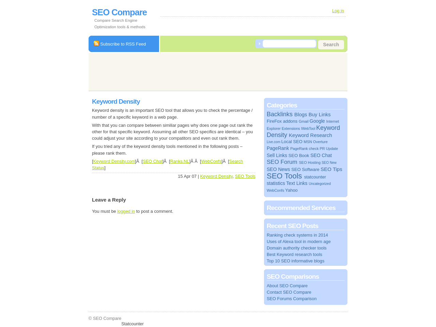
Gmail (304, 121)
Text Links (296, 183)
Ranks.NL (179, 161)
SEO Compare (119, 12)
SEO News (278, 169)
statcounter (315, 176)
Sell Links (277, 155)
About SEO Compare (287, 285)
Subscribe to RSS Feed (120, 44)
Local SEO (291, 141)
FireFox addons (282, 121)
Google (317, 121)
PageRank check (304, 149)
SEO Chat (152, 161)
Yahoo (291, 190)
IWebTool (308, 129)
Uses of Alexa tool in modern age (299, 241)
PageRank (278, 148)
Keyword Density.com (114, 161)
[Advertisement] (215, 71)
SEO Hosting (310, 162)
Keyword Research (310, 135)
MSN (308, 142)
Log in (338, 10)
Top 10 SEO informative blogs (295, 260)
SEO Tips (331, 169)
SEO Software (305, 169)
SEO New (329, 163)
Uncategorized (319, 184)
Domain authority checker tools (297, 248)
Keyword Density (216, 176)
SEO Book (299, 155)
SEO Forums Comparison (292, 298)
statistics (276, 183)
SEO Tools (245, 176)
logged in (126, 211)
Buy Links (320, 114)
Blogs (300, 114)
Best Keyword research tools (294, 254)
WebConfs (211, 161)
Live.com (273, 142)
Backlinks (280, 114)
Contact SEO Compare (289, 292)
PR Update (329, 149)
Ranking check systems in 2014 (297, 235)
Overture (320, 142)
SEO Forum (282, 162)
